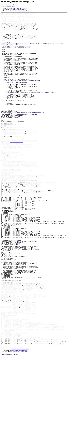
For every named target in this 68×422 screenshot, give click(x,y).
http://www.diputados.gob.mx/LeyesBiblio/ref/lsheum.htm (16, 54)
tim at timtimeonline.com (11, 4)
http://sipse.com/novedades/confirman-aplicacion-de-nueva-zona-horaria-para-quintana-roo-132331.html (31, 108)
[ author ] (26, 10)
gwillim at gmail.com (30, 61)
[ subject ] (22, 10)
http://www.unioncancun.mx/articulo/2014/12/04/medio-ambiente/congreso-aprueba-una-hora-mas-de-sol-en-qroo (29, 216)
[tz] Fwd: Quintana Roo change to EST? (19, 8)
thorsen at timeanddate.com (11, 94)
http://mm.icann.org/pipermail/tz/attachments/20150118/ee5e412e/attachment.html (24, 132)
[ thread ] (18, 10)
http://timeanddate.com (29, 122)
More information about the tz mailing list (9, 420)
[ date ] (14, 10)
